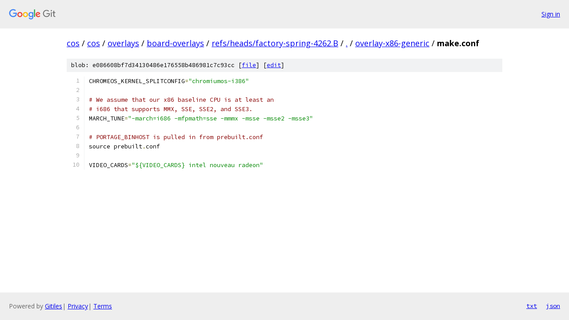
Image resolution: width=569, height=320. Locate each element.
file (249, 65)
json (553, 306)
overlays (123, 43)
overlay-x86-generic (392, 43)
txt (531, 306)
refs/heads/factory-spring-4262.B (275, 43)
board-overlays (175, 43)
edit (274, 65)
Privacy (78, 306)
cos (73, 43)
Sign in (550, 14)
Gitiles (53, 306)
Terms (102, 306)
